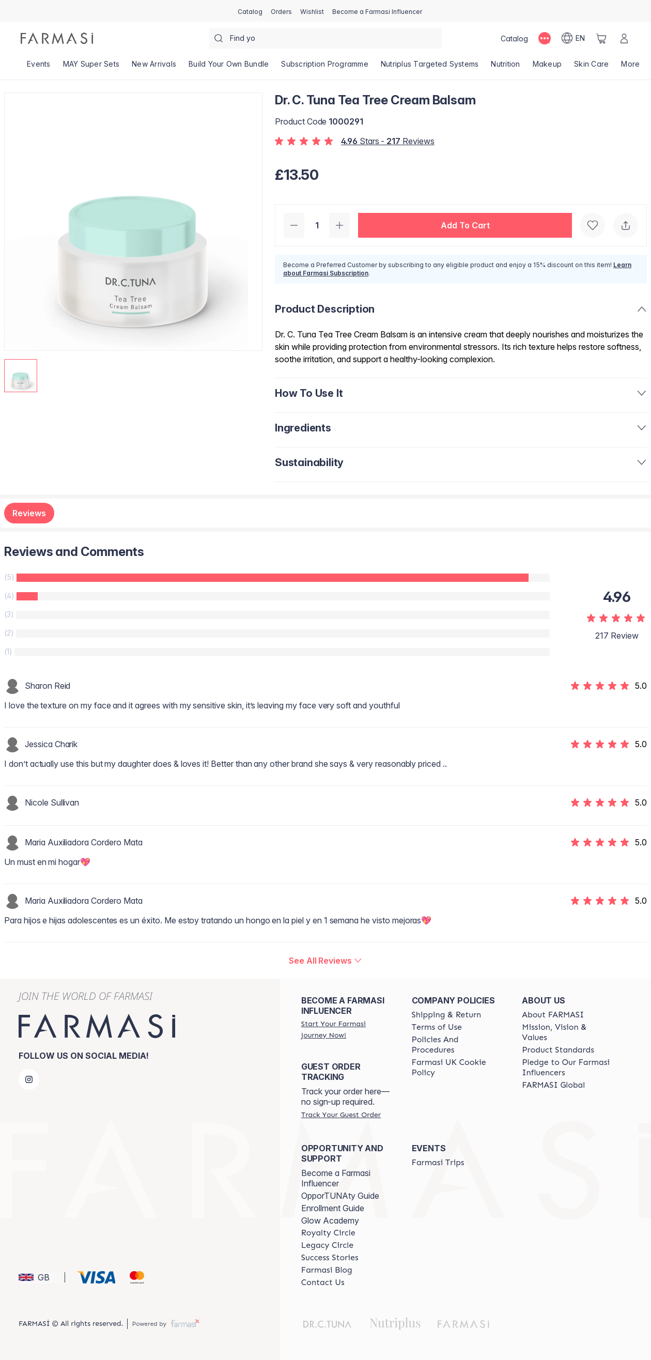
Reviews (29, 513)
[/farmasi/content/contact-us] (323, 1282)
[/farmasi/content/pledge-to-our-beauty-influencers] (568, 1067)
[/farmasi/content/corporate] (553, 1085)
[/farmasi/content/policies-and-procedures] (458, 1044)
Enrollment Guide (332, 1208)
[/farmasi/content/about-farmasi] (553, 1015)
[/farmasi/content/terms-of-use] (437, 1027)
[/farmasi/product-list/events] (39, 67)
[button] (465, 225)
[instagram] (29, 1079)
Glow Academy (330, 1220)
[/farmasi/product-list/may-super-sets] (91, 67)
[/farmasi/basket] (601, 38)
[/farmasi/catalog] (250, 11)
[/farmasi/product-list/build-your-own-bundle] (228, 67)
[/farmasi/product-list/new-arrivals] (154, 67)
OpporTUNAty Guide (340, 1196)
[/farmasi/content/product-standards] (558, 1050)
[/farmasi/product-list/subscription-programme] (325, 67)
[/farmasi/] (57, 38)
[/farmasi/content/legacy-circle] (327, 1245)
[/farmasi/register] (281, 11)
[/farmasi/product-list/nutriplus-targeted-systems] (430, 67)
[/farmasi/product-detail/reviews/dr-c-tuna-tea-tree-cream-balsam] (325, 960)
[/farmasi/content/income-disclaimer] (458, 1067)
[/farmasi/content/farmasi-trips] (438, 1162)
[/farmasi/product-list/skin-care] (591, 67)
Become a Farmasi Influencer (335, 1178)
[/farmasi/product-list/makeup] (547, 67)
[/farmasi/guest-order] (341, 1114)
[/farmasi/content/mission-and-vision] (568, 1032)
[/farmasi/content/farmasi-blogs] (326, 1270)
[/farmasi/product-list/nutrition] (505, 67)
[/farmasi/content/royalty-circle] (328, 1233)
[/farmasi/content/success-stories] (330, 1258)
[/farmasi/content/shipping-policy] (447, 1015)
